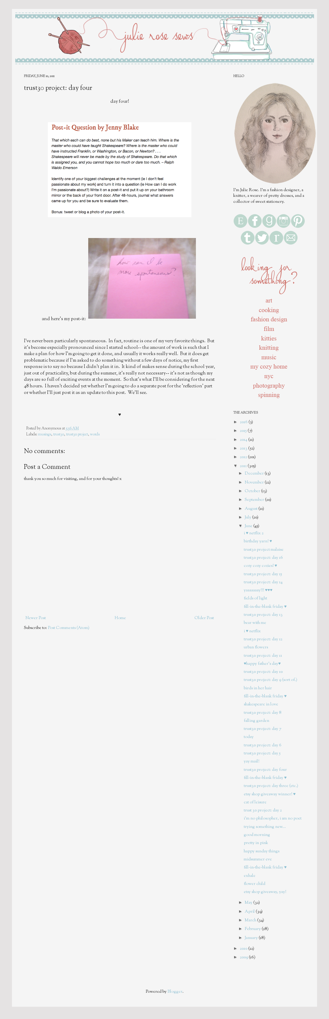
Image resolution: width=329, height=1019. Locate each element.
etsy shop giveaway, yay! (265, 892)
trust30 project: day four (265, 770)
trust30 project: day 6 (262, 745)
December (255, 474)
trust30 (58, 434)
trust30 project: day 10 (263, 672)
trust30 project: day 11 (263, 656)
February (253, 929)
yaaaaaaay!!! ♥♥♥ (258, 590)
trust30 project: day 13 (263, 615)
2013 (244, 449)
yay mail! (251, 762)
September (255, 500)
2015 (244, 431)
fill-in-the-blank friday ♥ (265, 607)
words (95, 434)
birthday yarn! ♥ (258, 541)
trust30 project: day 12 (263, 639)
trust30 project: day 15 (263, 574)
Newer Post (35, 618)
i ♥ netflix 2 (253, 533)
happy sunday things (261, 851)
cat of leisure (255, 802)
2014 (244, 440)
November (255, 483)
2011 (244, 466)
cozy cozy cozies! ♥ (260, 566)
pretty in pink (256, 843)
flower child (254, 884)
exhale (249, 876)
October (253, 491)
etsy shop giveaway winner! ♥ (270, 794)
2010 (244, 949)
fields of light (255, 598)
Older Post (204, 618)
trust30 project (77, 434)
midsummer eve (258, 860)
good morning (257, 835)
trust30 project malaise (264, 550)
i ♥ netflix (252, 631)
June (249, 526)
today (249, 737)
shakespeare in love (261, 705)
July (248, 518)
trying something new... (265, 827)
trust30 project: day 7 (262, 729)
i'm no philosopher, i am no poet (272, 819)
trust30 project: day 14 (263, 582)
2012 (244, 457)
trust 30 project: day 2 (263, 811)
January (252, 938)
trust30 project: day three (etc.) (271, 786)
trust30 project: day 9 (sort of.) (270, 680)
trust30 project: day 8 (262, 713)
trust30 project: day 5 (262, 753)
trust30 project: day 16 (263, 558)
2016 (244, 422)
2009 (244, 957)
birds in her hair (258, 688)
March (251, 920)
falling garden (256, 721)
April (250, 912)
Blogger (174, 992)
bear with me (255, 623)
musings (44, 434)
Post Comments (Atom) (68, 628)
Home (120, 618)
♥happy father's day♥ (262, 664)
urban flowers (256, 647)
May (249, 903)
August (251, 509)
